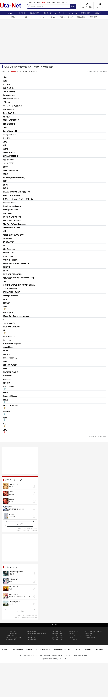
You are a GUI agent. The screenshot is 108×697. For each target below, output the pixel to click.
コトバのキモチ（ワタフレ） (94, 631)
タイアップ (65, 2)
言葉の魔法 (81, 17)
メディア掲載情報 (17, 649)
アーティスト (31, 2)
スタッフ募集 (98, 649)
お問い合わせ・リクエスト (61, 649)
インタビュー (41, 17)
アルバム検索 (10, 635)
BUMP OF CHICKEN (16, 509)
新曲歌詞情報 (34, 13)
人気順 (19, 71)
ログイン (100, 7)
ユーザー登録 (87, 7)
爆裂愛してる (14, 484)
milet (11, 604)
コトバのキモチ (60, 13)
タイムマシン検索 (11, 639)
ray (10, 507)
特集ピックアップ (66, 17)
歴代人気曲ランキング (58, 637)
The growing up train (16, 572)
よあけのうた (14, 579)
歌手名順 (32, 71)
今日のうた (28, 17)
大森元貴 (12, 516)
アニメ (53, 17)
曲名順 (25, 71)
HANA (11, 494)
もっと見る (20, 524)
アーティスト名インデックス (14, 631)
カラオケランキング (58, 635)
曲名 (38, 2)
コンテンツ (77, 649)
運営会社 (5, 649)
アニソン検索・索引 (12, 633)
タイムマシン (73, 13)
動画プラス (98, 13)
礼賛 (10, 589)
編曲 (53, 2)
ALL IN (11, 492)
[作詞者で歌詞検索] (48, 6)
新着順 (13, 71)
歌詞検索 (22, 13)
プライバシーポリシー (43, 649)
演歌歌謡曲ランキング (58, 633)
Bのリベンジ (13, 594)
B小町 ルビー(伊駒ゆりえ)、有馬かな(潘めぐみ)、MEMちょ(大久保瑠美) (34, 596)
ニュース (72, 635)
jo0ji (10, 581)
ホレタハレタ (14, 587)
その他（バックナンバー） (94, 637)
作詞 (43, 2)
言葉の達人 (93, 17)
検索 (73, 6)
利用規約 (29, 649)
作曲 (48, 2)
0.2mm (11, 514)
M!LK (11, 486)
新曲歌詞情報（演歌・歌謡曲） (37, 633)
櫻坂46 (11, 574)
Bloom (11, 499)
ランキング (47, 13)
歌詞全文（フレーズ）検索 (13, 637)
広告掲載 (88, 649)
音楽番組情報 (85, 13)
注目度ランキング (57, 639)
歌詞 (58, 2)
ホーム (9, 13)
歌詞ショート (15, 17)
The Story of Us (14, 601)
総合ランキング (56, 631)
